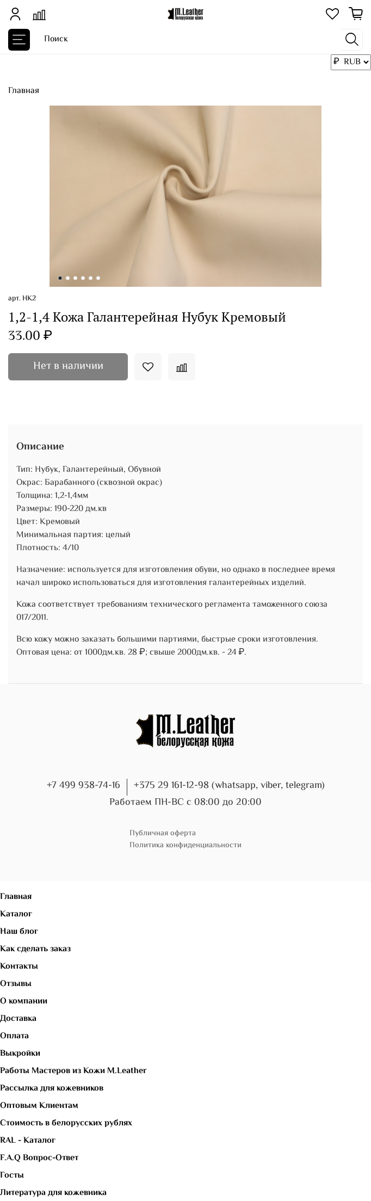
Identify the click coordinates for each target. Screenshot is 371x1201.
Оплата (14, 1036)
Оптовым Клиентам (39, 1106)
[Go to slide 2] (68, 278)
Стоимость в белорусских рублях (66, 1123)
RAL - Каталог (27, 1141)
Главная (23, 91)
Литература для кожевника (53, 1193)
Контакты (19, 967)
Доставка (18, 1019)
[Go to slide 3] (75, 278)
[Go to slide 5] (90, 278)
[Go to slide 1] (60, 278)
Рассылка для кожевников (51, 1088)
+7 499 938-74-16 (83, 785)
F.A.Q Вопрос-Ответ (39, 1158)
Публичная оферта (162, 833)
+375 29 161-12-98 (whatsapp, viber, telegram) (229, 785)
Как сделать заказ (35, 949)
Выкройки (20, 1054)
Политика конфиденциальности (185, 845)
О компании (23, 1001)
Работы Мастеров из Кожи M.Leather (73, 1071)
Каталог (16, 914)
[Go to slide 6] (98, 278)
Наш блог (19, 932)
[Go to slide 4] (83, 278)
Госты (12, 1175)
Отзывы (16, 984)
